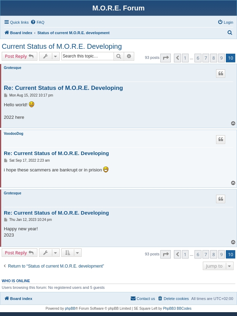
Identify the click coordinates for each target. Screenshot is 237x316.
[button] (165, 58)
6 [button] (198, 58)
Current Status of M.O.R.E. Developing (62, 46)
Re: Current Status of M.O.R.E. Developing (63, 88)
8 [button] (213, 58)
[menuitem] (37, 22)
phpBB (70, 308)
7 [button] (206, 58)
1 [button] (185, 58)
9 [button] (221, 58)
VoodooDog (13, 134)
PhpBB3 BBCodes (177, 308)
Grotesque (12, 68)
